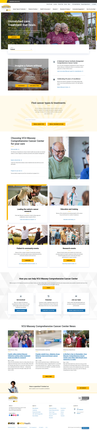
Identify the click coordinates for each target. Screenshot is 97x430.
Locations (55, 4)
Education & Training (65, 9)
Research (55, 9)
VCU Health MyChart (76, 4)
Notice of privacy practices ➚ (23, 427)
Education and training (68, 219)
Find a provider (14, 149)
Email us (78, 413)
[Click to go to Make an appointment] (62, 49)
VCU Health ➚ (41, 427)
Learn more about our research (27, 219)
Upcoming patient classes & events (27, 263)
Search (94, 4)
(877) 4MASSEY (83, 388)
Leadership (35, 410)
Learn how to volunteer (48, 310)
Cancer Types (51, 412)
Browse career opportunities (76, 310)
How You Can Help (91, 9)
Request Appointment (85, 4)
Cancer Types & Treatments (19, 9)
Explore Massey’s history (63, 87)
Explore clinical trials (15, 160)
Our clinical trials (34, 85)
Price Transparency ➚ (33, 427)
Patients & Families (33, 9)
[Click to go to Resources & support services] (80, 49)
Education (51, 417)
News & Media (35, 415)
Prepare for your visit (16, 170)
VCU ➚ (47, 427)
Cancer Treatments (53, 413)
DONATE (48, 287)
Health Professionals (45, 9)
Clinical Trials (60, 4)
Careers (62, 412)
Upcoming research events (68, 263)
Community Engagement (78, 9)
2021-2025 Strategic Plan (37, 413)
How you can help (21, 310)
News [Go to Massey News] (69, 4)
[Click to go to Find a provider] (44, 49)
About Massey (35, 408)
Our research (21, 85)
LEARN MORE (14, 37)
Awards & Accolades (37, 412)
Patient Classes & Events (54, 410)
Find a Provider (49, 4)
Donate (65, 4)
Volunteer (63, 415)
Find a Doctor (63, 408)
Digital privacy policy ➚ (12, 427)
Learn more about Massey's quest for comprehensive (69, 71)
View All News (48, 376)
